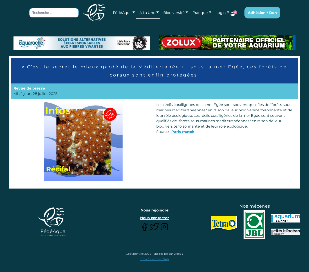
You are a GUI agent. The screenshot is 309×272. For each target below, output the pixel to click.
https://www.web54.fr (154, 259)
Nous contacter (154, 218)
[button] (148, 12)
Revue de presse (29, 88)
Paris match (182, 132)
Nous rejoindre (154, 210)
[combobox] (54, 13)
